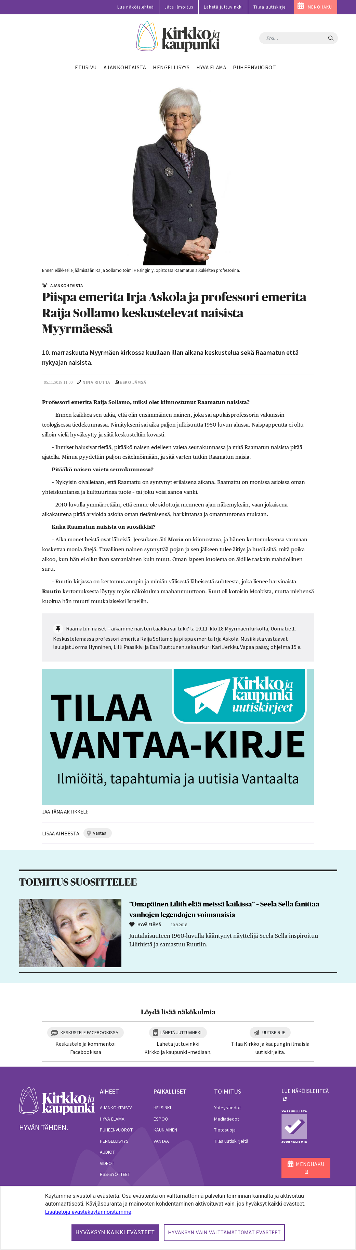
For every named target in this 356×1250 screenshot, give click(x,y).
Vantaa (161, 1141)
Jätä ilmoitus (178, 7)
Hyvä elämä (112, 1119)
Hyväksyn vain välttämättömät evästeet (224, 1232)
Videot (107, 1163)
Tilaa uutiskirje (269, 7)
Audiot (107, 1152)
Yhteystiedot (227, 1108)
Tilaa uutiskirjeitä (231, 1141)
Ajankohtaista (116, 1108)
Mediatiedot (226, 1119)
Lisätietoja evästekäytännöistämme (88, 1212)
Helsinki (162, 1108)
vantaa (99, 833)
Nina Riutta (96, 382)
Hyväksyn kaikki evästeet (115, 1232)
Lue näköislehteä (135, 7)
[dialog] (178, 1218)
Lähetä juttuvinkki (223, 7)
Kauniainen (165, 1130)
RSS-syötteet (115, 1174)
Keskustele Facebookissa (89, 1032)
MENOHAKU (320, 7)
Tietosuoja (225, 1130)
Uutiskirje (273, 1032)
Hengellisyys (114, 1141)
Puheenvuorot (116, 1130)
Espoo (161, 1119)
